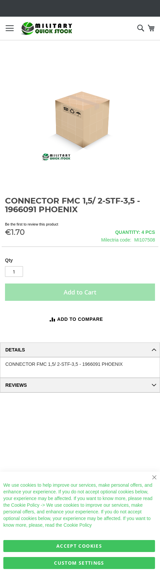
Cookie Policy (25, 505)
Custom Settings (79, 563)
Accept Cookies (79, 546)
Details (15, 349)
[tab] (80, 349)
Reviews (16, 385)
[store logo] (46, 28)
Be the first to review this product (31, 224)
